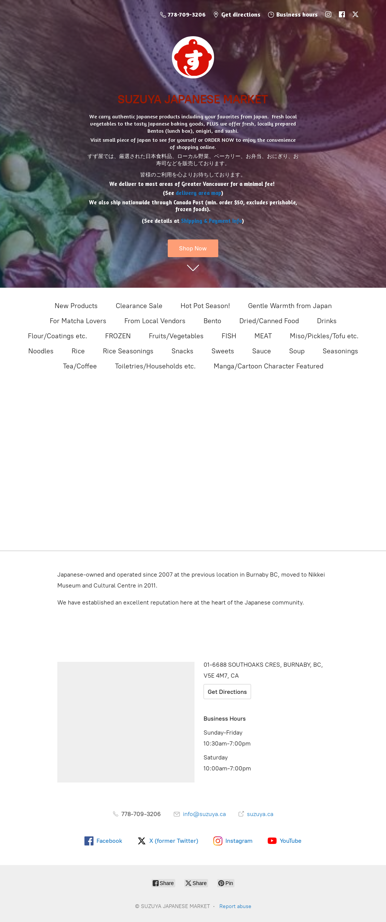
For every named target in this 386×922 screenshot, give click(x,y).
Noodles (41, 351)
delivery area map (198, 193)
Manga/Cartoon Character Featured (268, 366)
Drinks (327, 321)
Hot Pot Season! (205, 306)
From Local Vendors (154, 321)
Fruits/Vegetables (176, 336)
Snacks (182, 351)
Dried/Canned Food (269, 321)
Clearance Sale (139, 306)
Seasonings (340, 351)
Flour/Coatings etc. (57, 336)
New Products (76, 306)
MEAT (263, 336)
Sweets (222, 351)
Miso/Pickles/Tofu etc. (324, 336)
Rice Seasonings (128, 351)
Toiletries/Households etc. (155, 366)
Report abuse (235, 906)
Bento (212, 321)
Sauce (261, 351)
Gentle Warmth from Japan (290, 306)
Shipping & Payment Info (211, 221)
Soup (297, 351)
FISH (229, 336)
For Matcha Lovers (78, 321)
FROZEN (118, 336)
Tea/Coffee (80, 366)
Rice (78, 351)
